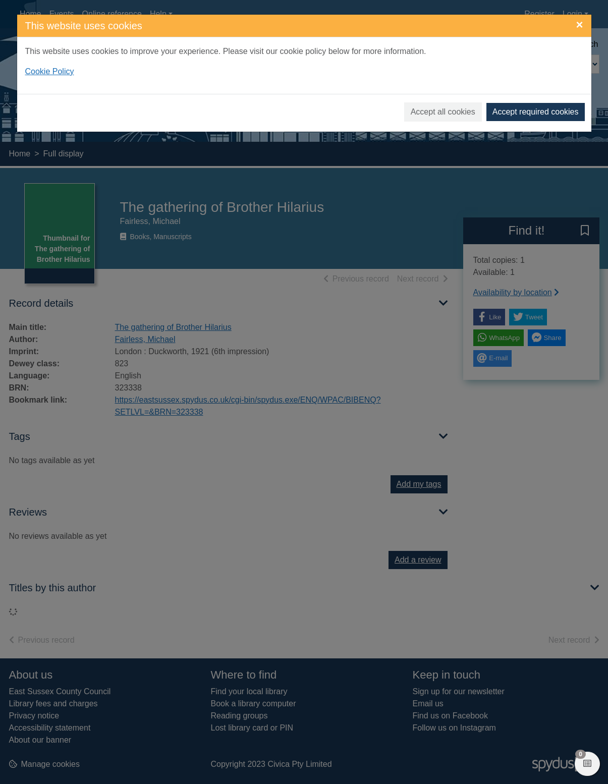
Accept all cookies (443, 111)
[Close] (579, 25)
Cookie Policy (49, 71)
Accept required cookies (535, 111)
